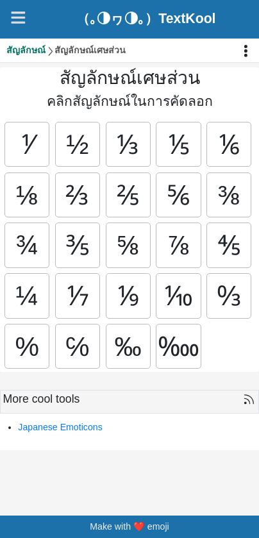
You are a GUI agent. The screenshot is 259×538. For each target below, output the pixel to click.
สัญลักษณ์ (26, 50)
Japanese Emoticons (60, 429)
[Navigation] (18, 17)
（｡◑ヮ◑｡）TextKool (145, 19)
